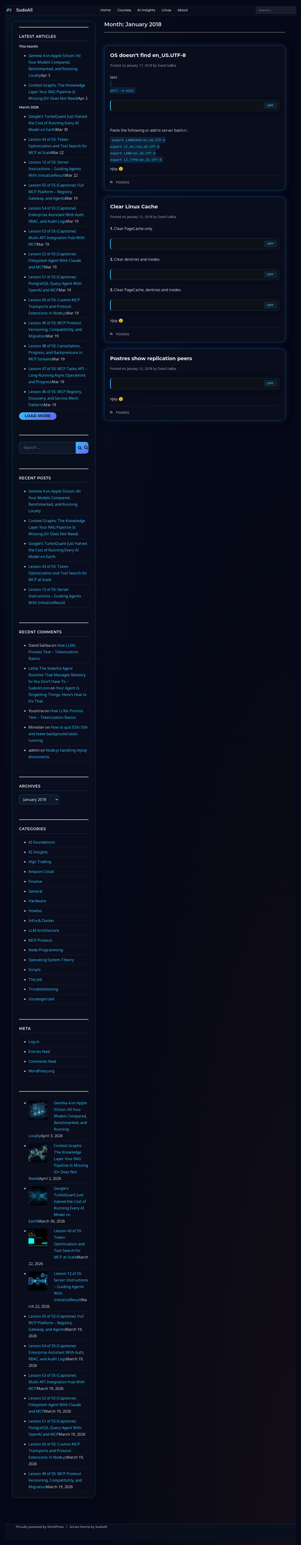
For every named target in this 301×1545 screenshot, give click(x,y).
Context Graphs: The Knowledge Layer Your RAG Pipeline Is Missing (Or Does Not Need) (56, 92)
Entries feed (39, 1051)
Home (104, 10)
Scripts (34, 969)
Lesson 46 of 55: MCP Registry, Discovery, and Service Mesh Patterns (55, 398)
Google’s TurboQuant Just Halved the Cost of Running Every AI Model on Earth (57, 123)
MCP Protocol (40, 940)
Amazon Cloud (41, 871)
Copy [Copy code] (270, 105)
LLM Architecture (43, 930)
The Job (35, 979)
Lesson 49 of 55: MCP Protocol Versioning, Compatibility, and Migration (55, 329)
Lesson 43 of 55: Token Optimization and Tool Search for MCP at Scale (57, 146)
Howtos (122, 182)
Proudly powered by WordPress (40, 1527)
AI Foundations (41, 842)
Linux (165, 10)
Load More (38, 416)
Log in (33, 1041)
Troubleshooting (43, 989)
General (35, 891)
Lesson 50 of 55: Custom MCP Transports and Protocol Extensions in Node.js (54, 306)
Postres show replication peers (151, 358)
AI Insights (145, 10)
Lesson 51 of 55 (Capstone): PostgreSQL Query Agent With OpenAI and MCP (55, 283)
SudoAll (24, 10)
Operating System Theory (51, 959)
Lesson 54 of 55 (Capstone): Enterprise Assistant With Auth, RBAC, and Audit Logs (56, 215)
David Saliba (167, 65)
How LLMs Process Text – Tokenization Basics (53, 652)
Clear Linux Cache (134, 206)
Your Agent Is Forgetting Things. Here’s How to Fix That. (57, 694)
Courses (123, 10)
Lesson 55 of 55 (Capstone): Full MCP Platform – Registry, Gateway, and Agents (56, 192)
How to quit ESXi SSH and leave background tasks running (58, 734)
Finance (35, 881)
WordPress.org (41, 1071)
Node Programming (45, 949)
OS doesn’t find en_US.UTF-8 (148, 55)
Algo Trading (39, 861)
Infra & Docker (41, 920)
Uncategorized (41, 999)
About (181, 10)
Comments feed (42, 1061)
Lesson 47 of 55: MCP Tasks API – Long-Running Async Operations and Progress (57, 375)
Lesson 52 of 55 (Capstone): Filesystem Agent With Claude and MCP (54, 260)
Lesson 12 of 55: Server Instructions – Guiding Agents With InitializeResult (54, 169)
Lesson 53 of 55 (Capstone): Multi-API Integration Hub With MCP (56, 238)
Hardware (37, 900)
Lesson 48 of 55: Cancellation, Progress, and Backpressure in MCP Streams (55, 352)
